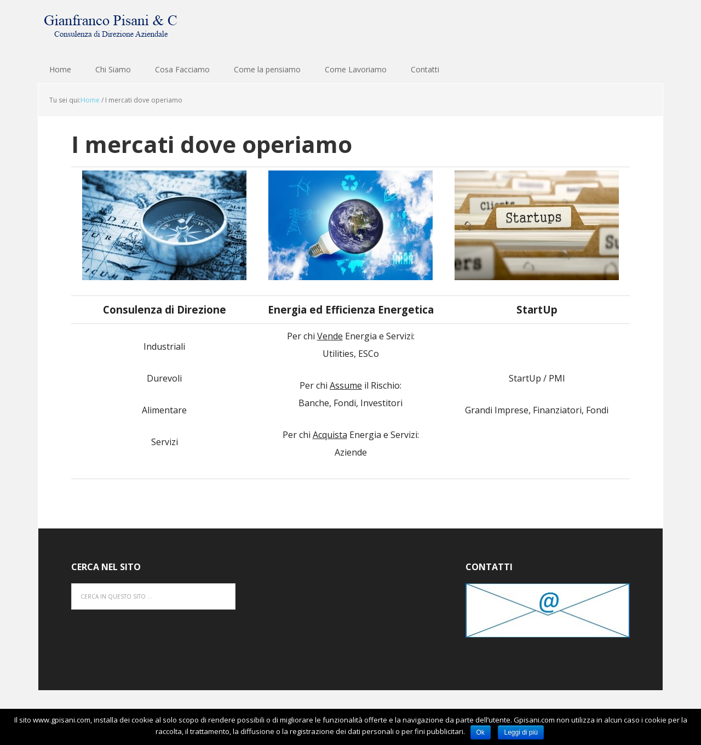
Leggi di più (520, 732)
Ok (480, 732)
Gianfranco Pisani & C (109, 27)
